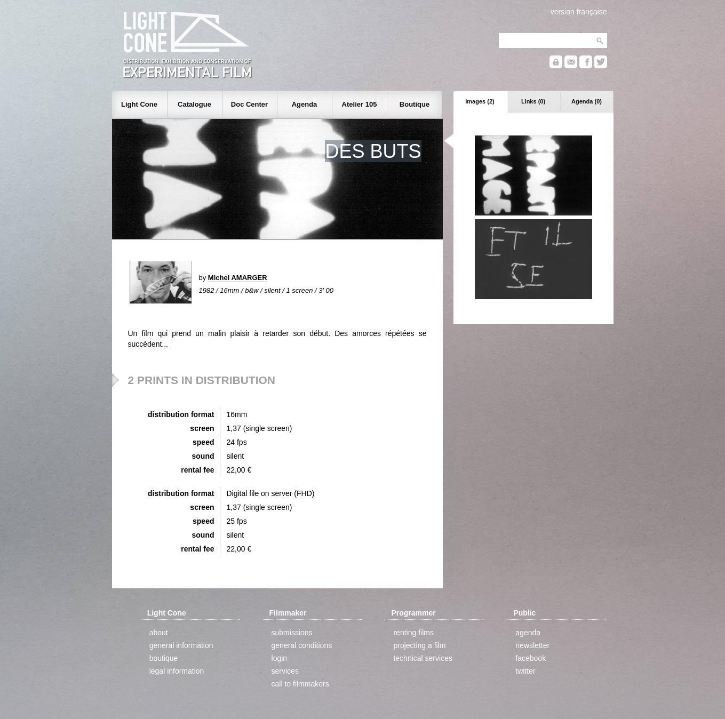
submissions (292, 632)
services (285, 671)
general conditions (302, 645)
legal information (176, 671)
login (280, 658)
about (158, 632)
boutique (163, 658)
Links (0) (533, 101)
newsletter (532, 645)
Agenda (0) (586, 101)
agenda (527, 632)
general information (181, 645)
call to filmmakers (300, 684)
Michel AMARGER (237, 278)
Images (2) (479, 101)
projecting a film (419, 645)
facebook (530, 658)
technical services (422, 658)
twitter (525, 671)
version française (579, 11)
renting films (413, 632)
